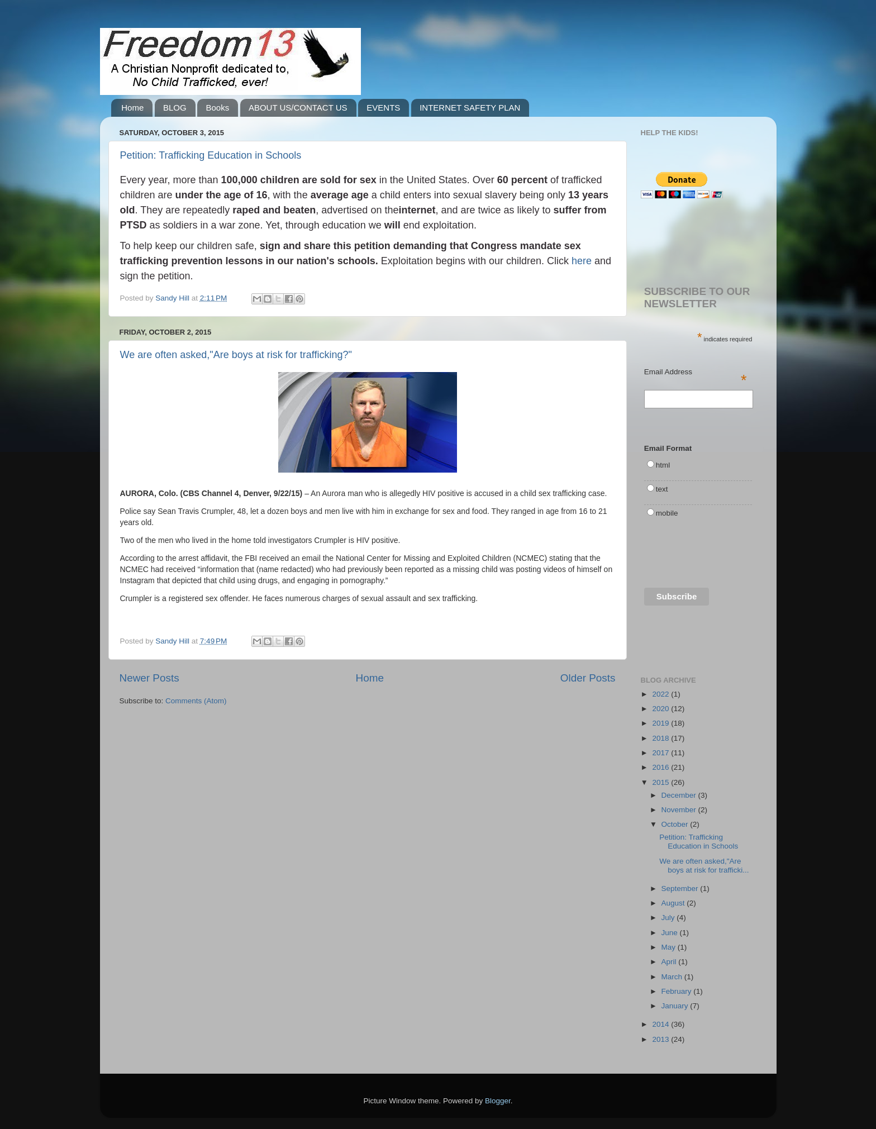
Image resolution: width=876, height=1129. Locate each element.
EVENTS (383, 107)
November (679, 810)
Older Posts (588, 678)
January (676, 1006)
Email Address (695, 373)
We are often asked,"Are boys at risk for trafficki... (704, 865)
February (677, 991)
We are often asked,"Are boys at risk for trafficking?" (236, 354)
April (670, 961)
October (676, 824)
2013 (661, 1039)
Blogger (498, 1101)
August (674, 903)
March (672, 977)
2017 (661, 753)
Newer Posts (149, 678)
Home (132, 107)
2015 (661, 782)
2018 (661, 738)
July (669, 917)
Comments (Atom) (196, 701)
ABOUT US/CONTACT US (298, 107)
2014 (661, 1024)
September (681, 888)
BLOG (175, 107)
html (663, 465)
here (582, 260)
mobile (667, 513)
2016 (661, 767)
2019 (661, 723)
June (670, 932)
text (662, 489)
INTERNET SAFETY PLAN (470, 107)
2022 (661, 694)
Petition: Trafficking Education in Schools (211, 155)
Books (217, 107)
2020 (661, 708)
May (669, 947)
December (679, 795)
